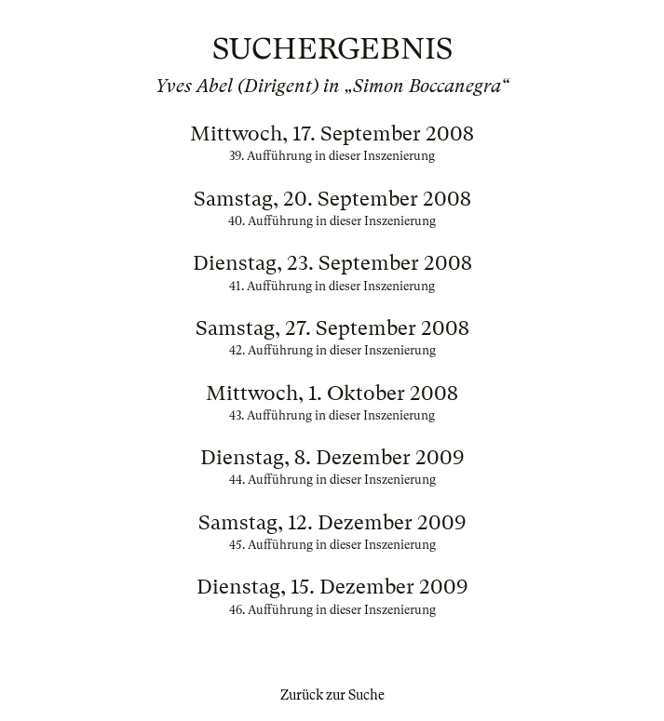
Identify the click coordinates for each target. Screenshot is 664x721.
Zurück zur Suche (332, 695)
